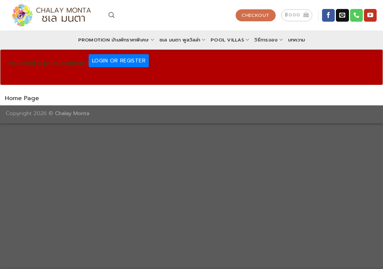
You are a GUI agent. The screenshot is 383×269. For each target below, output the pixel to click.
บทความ (296, 39)
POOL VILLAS (230, 40)
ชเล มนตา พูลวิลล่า (182, 40)
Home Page (22, 98)
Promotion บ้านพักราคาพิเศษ (116, 40)
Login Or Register (118, 61)
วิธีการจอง (268, 40)
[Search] (111, 15)
